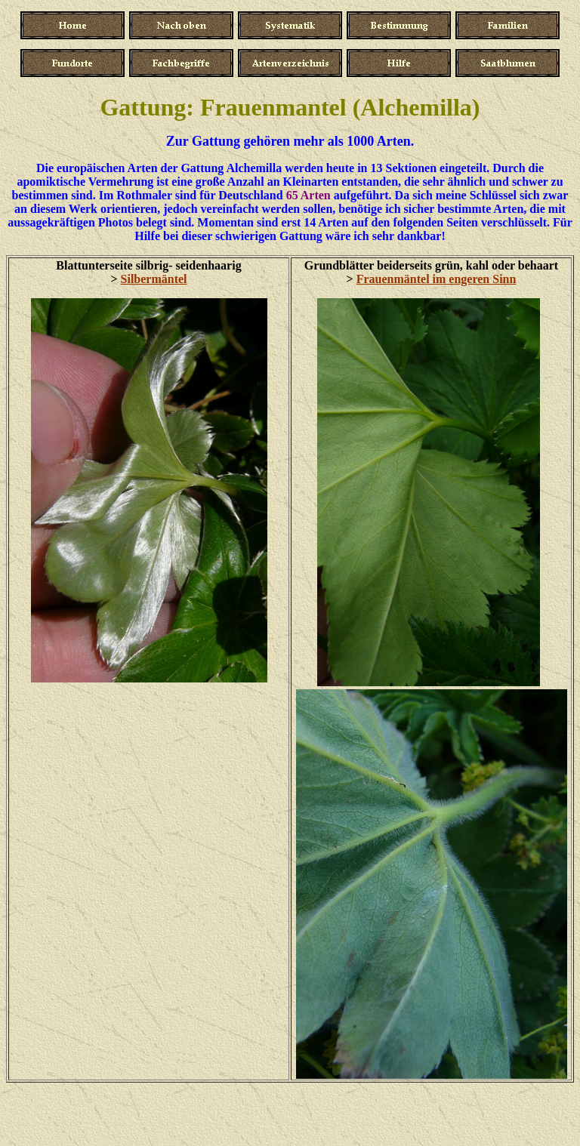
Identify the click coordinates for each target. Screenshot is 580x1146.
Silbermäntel (154, 279)
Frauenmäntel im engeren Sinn (436, 279)
